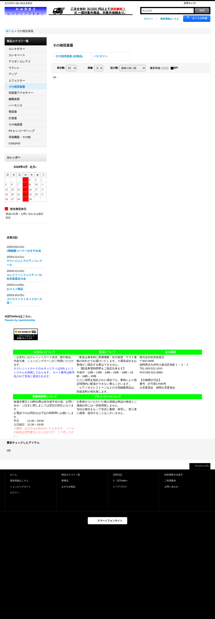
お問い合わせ (171, 486)
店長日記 (117, 474)
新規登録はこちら (169, 18)
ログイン (148, 18)
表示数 (61, 67)
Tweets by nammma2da (20, 320)
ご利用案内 (170, 480)
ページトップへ (202, 466)
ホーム (13, 474)
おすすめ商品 (68, 486)
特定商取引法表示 (173, 474)
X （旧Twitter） (121, 480)
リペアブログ (120, 486)
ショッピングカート (20, 486)
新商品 (65, 480)
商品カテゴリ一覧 (71, 474)
